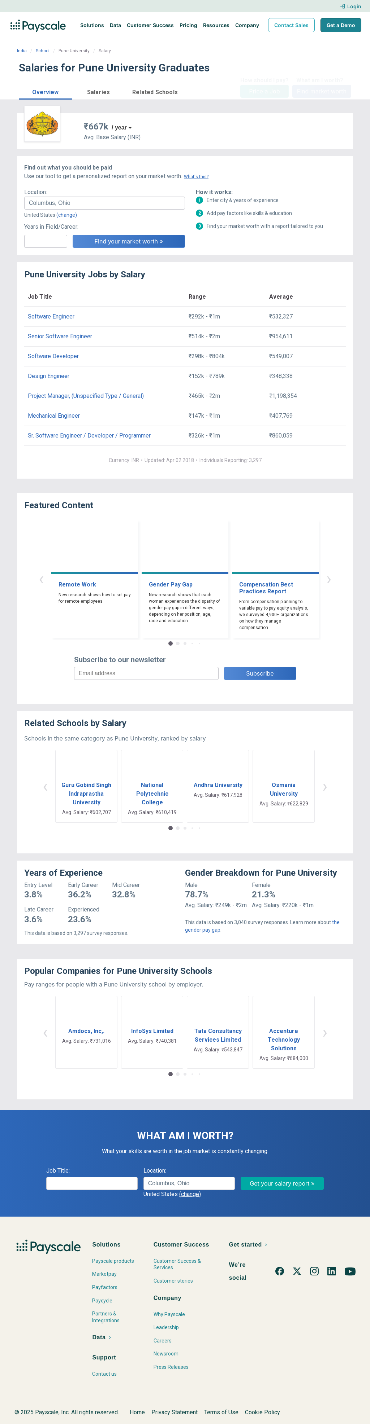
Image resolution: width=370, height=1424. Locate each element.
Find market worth (322, 91)
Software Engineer (51, 316)
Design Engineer (48, 376)
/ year (119, 127)
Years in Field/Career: (51, 226)
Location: (35, 192)
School (43, 50)
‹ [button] (41, 578)
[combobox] (104, 203)
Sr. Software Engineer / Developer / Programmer (89, 435)
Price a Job (264, 91)
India (22, 50)
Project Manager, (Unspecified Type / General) (86, 395)
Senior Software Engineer (60, 336)
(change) (66, 215)
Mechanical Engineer (54, 415)
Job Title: (58, 1170)
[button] (45, 91)
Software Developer (53, 356)
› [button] (328, 578)
